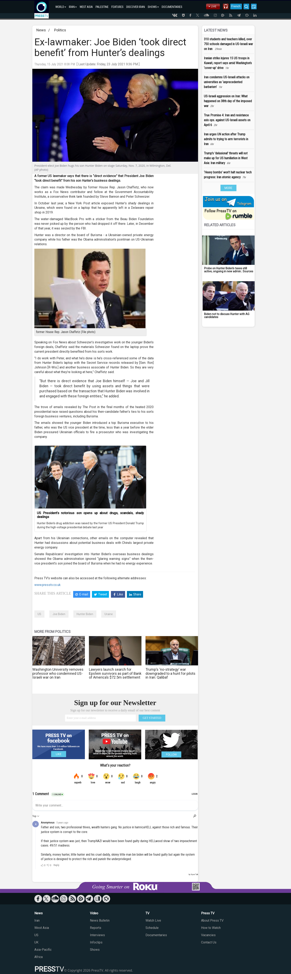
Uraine (108, 614)
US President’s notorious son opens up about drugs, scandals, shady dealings (90, 515)
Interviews (97, 935)
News (41, 30)
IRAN (73, 7)
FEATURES (117, 7)
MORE (228, 188)
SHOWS (153, 7)
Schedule (152, 928)
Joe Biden (59, 614)
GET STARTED (152, 717)
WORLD (60, 7)
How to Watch (211, 928)
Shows (95, 950)
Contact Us (208, 942)
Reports (95, 928)
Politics (60, 30)
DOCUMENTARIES (172, 7)
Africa (38, 957)
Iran (37, 920)
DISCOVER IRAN (135, 7)
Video (94, 913)
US (39, 614)
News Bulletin (100, 920)
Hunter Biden (85, 614)
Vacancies (208, 935)
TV (147, 913)
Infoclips (96, 942)
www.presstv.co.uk (47, 585)
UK (36, 942)
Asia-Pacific (43, 950)
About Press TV (212, 920)
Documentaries (156, 935)
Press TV (207, 913)
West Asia (41, 928)
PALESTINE (102, 7)
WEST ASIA (86, 7)
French (234, 6)
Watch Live (153, 920)
